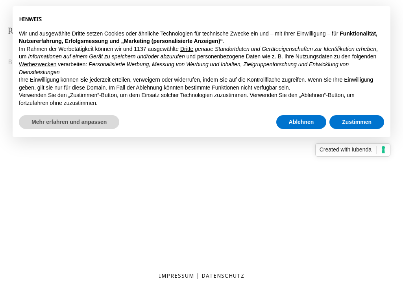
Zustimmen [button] (357, 122)
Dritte (186, 49)
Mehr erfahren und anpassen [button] (69, 122)
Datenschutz (223, 276)
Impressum (176, 276)
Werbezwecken (37, 64)
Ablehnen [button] (301, 122)
